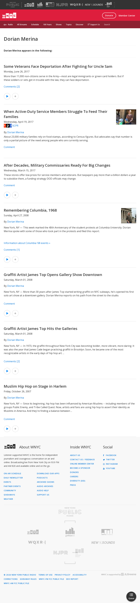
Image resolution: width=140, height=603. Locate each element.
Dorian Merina (15, 132)
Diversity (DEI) (77, 481)
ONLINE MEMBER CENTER (82, 464)
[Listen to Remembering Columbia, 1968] (7, 259)
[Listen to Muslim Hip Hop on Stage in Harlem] (7, 428)
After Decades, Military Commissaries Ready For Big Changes (57, 165)
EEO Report (72, 579)
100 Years (47, 24)
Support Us (94, 24)
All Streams (22, 24)
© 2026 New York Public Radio (20, 575)
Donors (74, 472)
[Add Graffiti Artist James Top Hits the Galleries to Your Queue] (15, 371)
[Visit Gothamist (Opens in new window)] (40, 4)
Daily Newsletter (13, 478)
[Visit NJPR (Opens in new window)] (62, 4)
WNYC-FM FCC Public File (51, 579)
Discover (79, 24)
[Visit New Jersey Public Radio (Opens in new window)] (37, 553)
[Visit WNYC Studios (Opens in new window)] (50, 4)
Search (107, 24)
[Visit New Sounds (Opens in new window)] (94, 5)
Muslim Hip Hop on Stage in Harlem (35, 386)
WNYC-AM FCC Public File (16, 583)
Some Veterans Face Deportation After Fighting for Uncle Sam (58, 66)
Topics (69, 24)
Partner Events (12, 486)
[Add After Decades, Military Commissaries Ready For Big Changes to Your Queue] (15, 195)
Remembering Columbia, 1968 (30, 210)
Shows (59, 24)
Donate (109, 15)
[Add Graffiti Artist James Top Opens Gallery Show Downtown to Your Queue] (15, 313)
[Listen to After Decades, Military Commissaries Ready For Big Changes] (7, 195)
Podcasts (42, 478)
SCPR (15, 125)
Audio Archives (45, 486)
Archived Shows (45, 482)
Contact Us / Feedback (82, 460)
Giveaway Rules (28, 579)
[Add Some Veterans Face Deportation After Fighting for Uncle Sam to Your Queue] (15, 96)
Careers (74, 477)
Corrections (11, 579)
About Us (75, 455)
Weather (8, 499)
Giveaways (9, 495)
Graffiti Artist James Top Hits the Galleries (40, 328)
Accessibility (80, 575)
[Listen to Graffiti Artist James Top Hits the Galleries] (7, 371)
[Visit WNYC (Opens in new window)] (29, 5)
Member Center (127, 15)
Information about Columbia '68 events (26, 243)
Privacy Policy (62, 575)
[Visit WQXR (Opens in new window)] (76, 4)
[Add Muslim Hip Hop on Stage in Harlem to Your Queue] (15, 428)
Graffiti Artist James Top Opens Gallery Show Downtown (53, 274)
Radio (10, 24)
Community (10, 491)
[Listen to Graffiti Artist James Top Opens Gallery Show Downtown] (7, 313)
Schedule (35, 24)
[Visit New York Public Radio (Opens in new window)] (70, 511)
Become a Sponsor (80, 468)
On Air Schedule (12, 474)
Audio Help (43, 491)
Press (73, 485)
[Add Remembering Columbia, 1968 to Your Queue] (15, 259)
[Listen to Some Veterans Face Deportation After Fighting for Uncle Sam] (7, 96)
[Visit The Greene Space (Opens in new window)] (108, 4)
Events (7, 482)
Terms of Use (45, 575)
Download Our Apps (48, 474)
